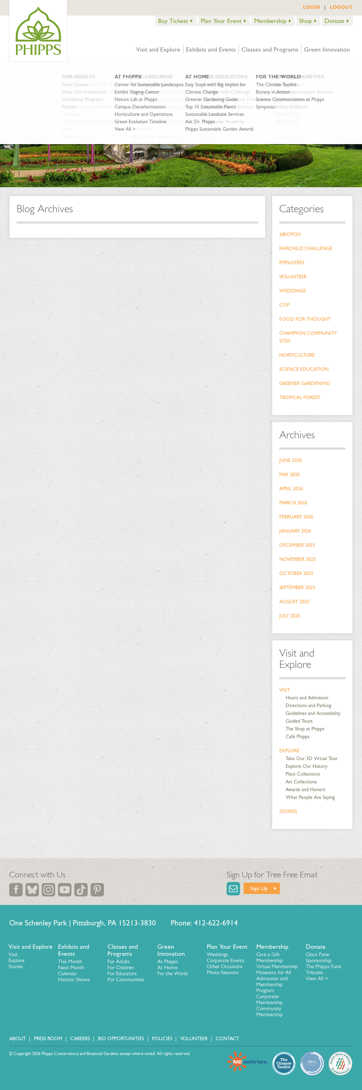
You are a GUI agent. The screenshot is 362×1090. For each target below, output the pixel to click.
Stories (288, 811)
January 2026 (295, 531)
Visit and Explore (158, 49)
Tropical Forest (299, 398)
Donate (334, 21)
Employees (291, 263)
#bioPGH (289, 234)
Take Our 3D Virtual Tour (312, 759)
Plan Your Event (221, 21)
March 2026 (293, 503)
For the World (172, 973)
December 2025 (297, 545)
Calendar (67, 973)
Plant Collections (303, 774)
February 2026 (296, 517)
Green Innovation (327, 49)
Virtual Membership (277, 966)
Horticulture (297, 355)
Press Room (48, 1039)
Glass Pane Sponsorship (319, 957)
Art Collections (301, 782)
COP (284, 305)
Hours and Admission (307, 698)
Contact (227, 1039)
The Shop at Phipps (305, 729)
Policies (162, 1039)
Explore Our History (306, 766)
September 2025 (297, 588)
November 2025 (297, 559)
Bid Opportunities (121, 1039)
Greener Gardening (304, 383)
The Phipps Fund (323, 966)
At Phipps (167, 961)
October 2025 (296, 573)
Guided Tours (299, 721)
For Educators (122, 973)
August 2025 (294, 602)
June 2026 (290, 460)
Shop (305, 21)
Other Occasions (225, 966)
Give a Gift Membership (269, 957)
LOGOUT (341, 7)
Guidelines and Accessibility (313, 713)
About (17, 1039)
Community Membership (269, 1011)
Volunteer (292, 277)
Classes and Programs (269, 49)
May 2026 (289, 475)
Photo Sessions (223, 972)
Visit (284, 690)
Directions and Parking (308, 706)
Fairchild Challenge (305, 248)
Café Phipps (297, 737)
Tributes (314, 972)
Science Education (304, 369)
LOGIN (311, 7)
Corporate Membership (269, 999)
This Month (70, 961)
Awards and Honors (305, 790)
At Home (167, 967)
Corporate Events (225, 960)
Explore (289, 751)
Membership (270, 21)
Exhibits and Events (211, 49)
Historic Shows (74, 979)
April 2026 (291, 489)
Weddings (292, 291)
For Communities (125, 979)
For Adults (118, 961)
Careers (80, 1039)
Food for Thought (305, 319)
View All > (317, 978)
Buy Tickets (173, 21)
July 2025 (289, 616)
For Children (120, 967)
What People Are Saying (310, 797)
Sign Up (259, 888)
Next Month (71, 967)
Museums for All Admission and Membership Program (273, 981)
